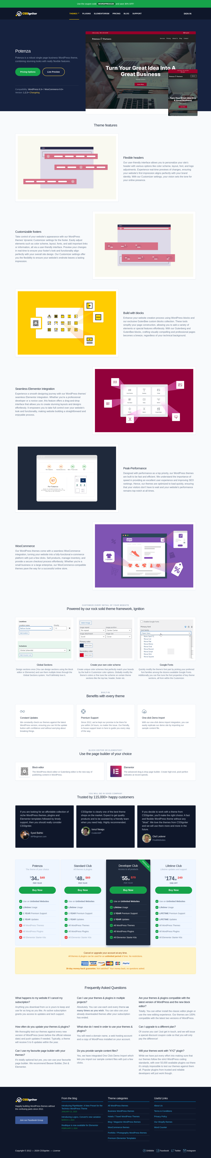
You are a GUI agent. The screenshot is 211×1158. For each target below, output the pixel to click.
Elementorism (101, 13)
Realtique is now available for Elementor (80, 1125)
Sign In (187, 13)
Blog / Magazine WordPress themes (124, 1122)
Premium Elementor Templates (122, 1138)
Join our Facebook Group (31, 1120)
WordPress (97, 1039)
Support (137, 13)
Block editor (38, 767)
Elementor (129, 767)
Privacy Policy (160, 1116)
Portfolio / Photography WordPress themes (127, 1133)
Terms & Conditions (163, 1111)
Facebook (162, 1150)
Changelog (35, 92)
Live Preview (53, 72)
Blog (126, 13)
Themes (73, 13)
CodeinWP (96, 833)
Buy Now (37, 890)
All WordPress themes (118, 1105)
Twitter (176, 1150)
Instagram (189, 1150)
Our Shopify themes (163, 1122)
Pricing (116, 13)
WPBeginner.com (38, 836)
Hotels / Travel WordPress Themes (124, 1116)
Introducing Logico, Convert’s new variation (81, 1117)
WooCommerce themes (118, 1127)
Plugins (86, 13)
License (56, 1150)
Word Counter (160, 1127)
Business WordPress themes (121, 1111)
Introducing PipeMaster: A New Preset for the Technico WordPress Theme (82, 1107)
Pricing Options (27, 72)
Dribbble (148, 1150)
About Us (158, 1105)
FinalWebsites (159, 840)
